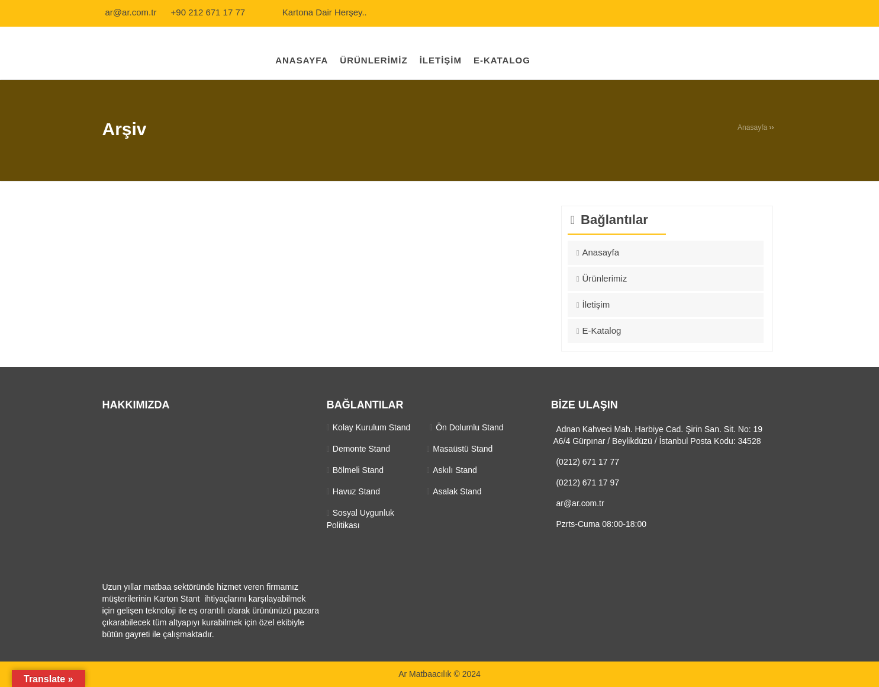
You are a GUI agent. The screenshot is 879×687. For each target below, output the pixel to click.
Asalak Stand (457, 491)
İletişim (596, 304)
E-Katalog (602, 330)
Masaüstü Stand (462, 448)
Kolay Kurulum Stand (372, 427)
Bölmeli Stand (358, 470)
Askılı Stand (455, 470)
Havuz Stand (356, 491)
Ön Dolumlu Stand (469, 427)
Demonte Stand (361, 448)
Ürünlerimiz (604, 278)
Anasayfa (752, 127)
